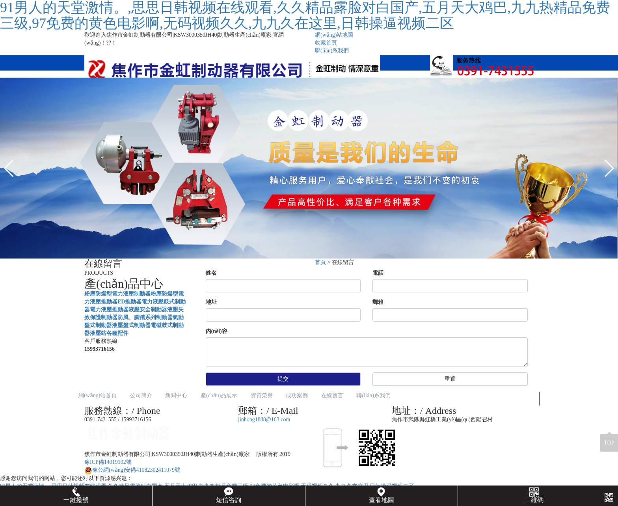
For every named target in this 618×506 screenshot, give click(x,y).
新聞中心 (176, 395)
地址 (211, 302)
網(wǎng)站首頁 (97, 395)
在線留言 (332, 395)
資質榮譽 (262, 395)
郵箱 (377, 302)
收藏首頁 (326, 43)
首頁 (320, 262)
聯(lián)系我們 (332, 51)
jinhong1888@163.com (264, 419)
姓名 (211, 273)
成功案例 (297, 395)
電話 (377, 273)
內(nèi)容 (216, 331)
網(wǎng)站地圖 (334, 35)
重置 (450, 379)
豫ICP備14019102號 (108, 462)
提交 (283, 379)
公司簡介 (141, 395)
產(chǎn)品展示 (219, 395)
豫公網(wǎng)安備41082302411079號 (132, 470)
